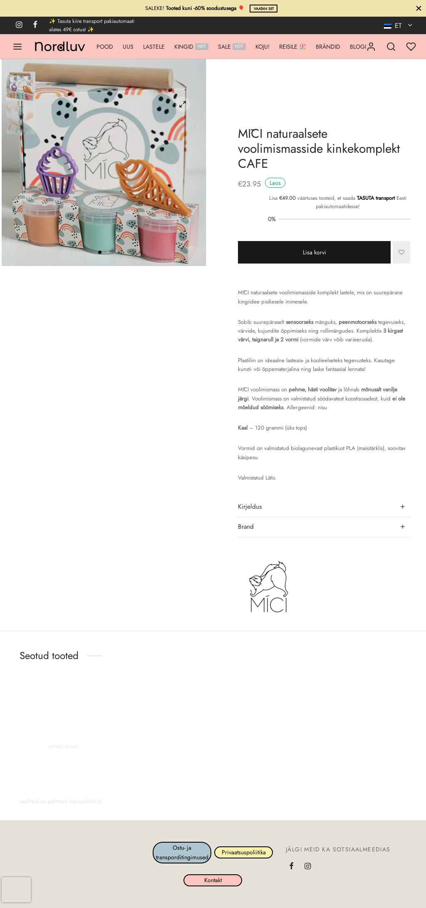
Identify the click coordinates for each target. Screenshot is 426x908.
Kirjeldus (250, 506)
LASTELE (154, 46)
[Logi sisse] (371, 47)
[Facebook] (35, 25)
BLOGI (358, 46)
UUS (128, 46)
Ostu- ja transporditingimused (182, 852)
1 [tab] (100, 252)
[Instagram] (18, 25)
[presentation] (16, 889)
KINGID (191, 46)
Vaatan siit (264, 8)
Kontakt (213, 880)
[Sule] (419, 8)
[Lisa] (401, 252)
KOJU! (262, 46)
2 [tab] (107, 252)
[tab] (324, 507)
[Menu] (17, 46)
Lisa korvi (314, 252)
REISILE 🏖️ (292, 46)
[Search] (391, 47)
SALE (232, 46)
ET (394, 25)
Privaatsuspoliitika (244, 852)
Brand (246, 526)
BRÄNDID (328, 46)
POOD (105, 46)
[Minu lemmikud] (412, 47)
